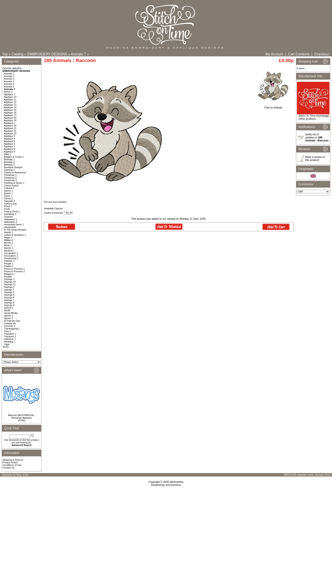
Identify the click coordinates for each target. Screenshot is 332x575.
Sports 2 (8, 318)
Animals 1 (9, 73)
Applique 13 (10, 104)
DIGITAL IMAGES (12, 68)
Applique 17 (10, 115)
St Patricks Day (12, 320)
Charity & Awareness (15, 172)
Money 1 (8, 242)
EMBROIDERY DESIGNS (47, 54)
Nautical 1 (9, 250)
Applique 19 (10, 120)
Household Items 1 (14, 224)
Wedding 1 (9, 341)
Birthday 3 (9, 164)
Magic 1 (8, 237)
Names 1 (8, 248)
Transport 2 (10, 336)
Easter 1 (8, 193)
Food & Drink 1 (12, 211)
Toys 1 (7, 331)
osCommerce (173, 485)
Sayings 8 (9, 302)
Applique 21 (10, 128)
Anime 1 (8, 91)
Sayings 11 (10, 284)
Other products (307, 118)
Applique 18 (10, 117)
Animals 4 (9, 81)
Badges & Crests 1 (14, 157)
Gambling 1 (10, 214)
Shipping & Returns (13, 460)
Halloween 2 (10, 222)
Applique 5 (9, 141)
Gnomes (8, 216)
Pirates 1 (8, 266)
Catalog (17, 54)
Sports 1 (8, 315)
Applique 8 (9, 149)
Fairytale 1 (9, 201)
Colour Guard (11, 185)
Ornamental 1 (11, 258)
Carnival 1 (9, 170)
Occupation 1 (11, 253)
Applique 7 (9, 146)
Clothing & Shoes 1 (14, 183)
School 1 (8, 307)
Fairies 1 (8, 198)
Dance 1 (8, 190)
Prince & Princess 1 (14, 268)
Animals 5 (9, 84)
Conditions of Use (12, 465)
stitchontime (176, 481)
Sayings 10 (10, 281)
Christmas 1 (10, 175)
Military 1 (8, 240)
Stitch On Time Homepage (313, 115)
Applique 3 (9, 136)
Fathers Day (10, 203)
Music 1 (8, 245)
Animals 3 (9, 78)
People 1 (8, 263)
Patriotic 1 (9, 261)
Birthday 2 (9, 162)
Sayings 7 (9, 300)
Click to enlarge (273, 106)
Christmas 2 (10, 177)
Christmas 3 (10, 180)
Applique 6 (9, 144)
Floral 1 (8, 206)
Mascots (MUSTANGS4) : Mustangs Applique (21, 416)
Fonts (7, 209)
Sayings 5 (9, 294)
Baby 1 (7, 154)
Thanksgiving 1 (12, 328)
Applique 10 (10, 97)
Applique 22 (10, 130)
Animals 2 (9, 76)
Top (5, 54)
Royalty (8, 276)
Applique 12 (10, 102)
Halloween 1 (10, 219)
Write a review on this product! (315, 159)
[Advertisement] (166, 523)
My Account (274, 54)
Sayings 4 (9, 292)
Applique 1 (9, 94)
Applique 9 (9, 151)
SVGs (6, 347)
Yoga (6, 344)
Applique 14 (10, 107)
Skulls (7, 310)
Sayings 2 (9, 287)
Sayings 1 (9, 279)
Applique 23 (10, 133)
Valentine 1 (10, 339)
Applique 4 (9, 138)
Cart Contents (298, 54)
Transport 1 (10, 334)
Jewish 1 (8, 232)
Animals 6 (9, 86)
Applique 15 (10, 110)
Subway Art (10, 323)
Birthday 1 (9, 159)
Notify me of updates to (317, 137)
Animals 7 (78, 54)
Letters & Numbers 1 (15, 235)
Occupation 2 (11, 255)
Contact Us (8, 467)
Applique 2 (9, 123)
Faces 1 (8, 196)
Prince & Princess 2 (14, 271)
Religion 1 (9, 274)
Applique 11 (10, 99)
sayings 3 (9, 289)
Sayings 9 (9, 305)
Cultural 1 (9, 188)
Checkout (321, 54)
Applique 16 (10, 112)
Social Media (11, 313)
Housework (10, 227)
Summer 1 (9, 326)
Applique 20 (10, 125)
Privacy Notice (10, 462)
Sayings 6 (9, 297)
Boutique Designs (13, 167)
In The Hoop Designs (15, 229)
